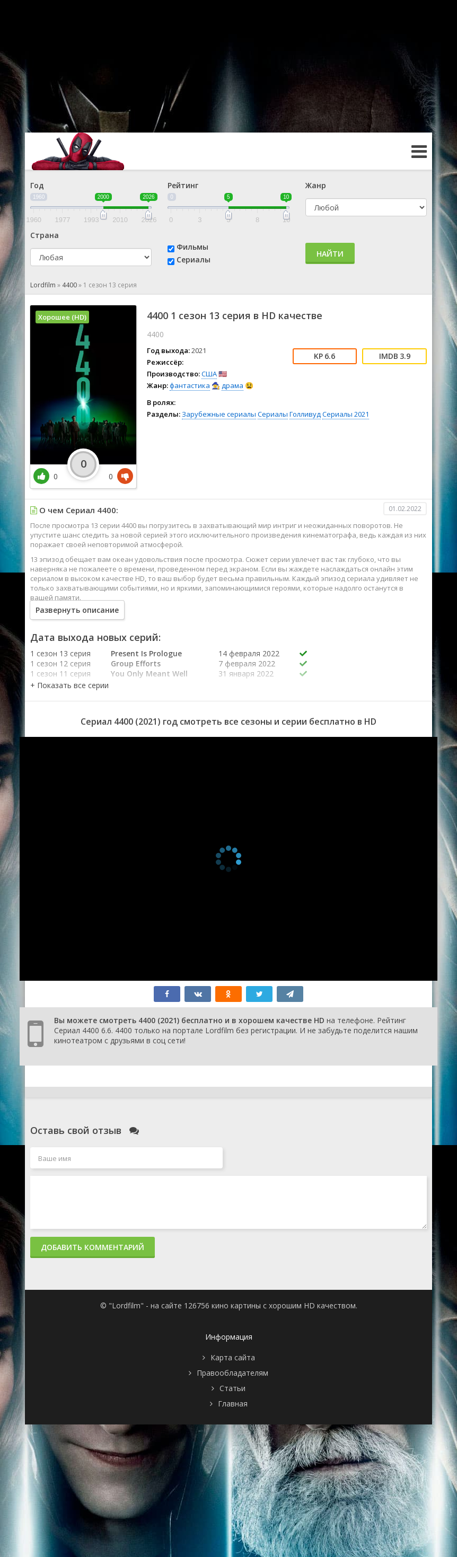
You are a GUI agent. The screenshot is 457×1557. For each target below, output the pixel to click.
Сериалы (193, 259)
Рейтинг (183, 185)
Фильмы (192, 247)
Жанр (315, 185)
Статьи (232, 1388)
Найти (330, 254)
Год (37, 185)
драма (232, 385)
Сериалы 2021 (345, 414)
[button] (69, 685)
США (209, 374)
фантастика (190, 385)
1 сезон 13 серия (60, 653)
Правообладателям (232, 1373)
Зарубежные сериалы (219, 414)
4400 (69, 284)
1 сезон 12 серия (60, 663)
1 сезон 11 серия (60, 673)
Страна (44, 235)
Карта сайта (232, 1357)
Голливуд (305, 414)
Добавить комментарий (92, 1247)
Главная (233, 1403)
